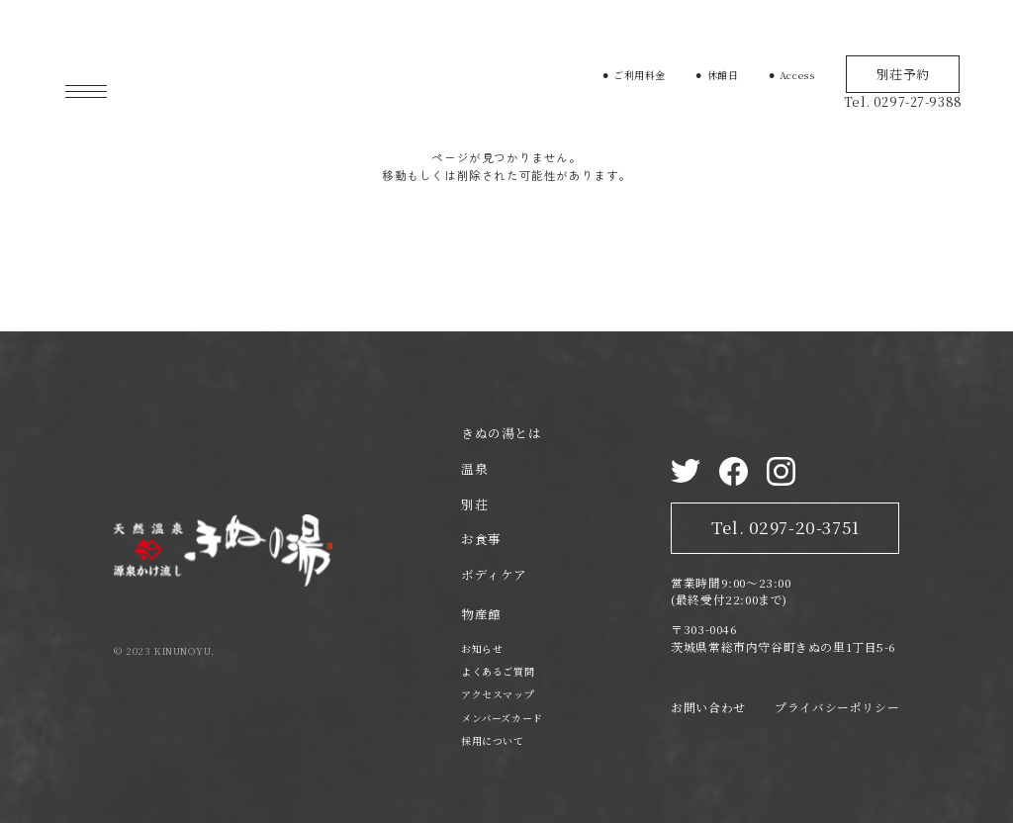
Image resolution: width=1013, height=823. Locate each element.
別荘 (474, 504)
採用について (492, 740)
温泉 (474, 469)
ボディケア (494, 575)
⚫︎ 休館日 (716, 74)
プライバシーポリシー (837, 706)
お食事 (481, 539)
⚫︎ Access (791, 74)
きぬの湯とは (501, 433)
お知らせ (482, 648)
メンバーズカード (502, 717)
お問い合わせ (708, 706)
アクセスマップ (497, 693)
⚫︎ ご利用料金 (633, 74)
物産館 (481, 614)
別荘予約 (903, 74)
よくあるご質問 (497, 671)
